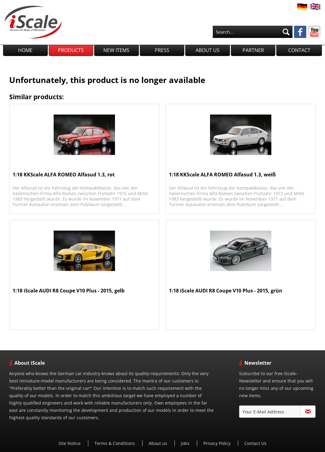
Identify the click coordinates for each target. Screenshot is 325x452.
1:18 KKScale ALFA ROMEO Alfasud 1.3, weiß (222, 174)
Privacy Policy (217, 443)
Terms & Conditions (115, 443)
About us (158, 443)
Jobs (186, 443)
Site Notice (70, 443)
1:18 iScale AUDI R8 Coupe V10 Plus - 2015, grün (225, 291)
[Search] (286, 32)
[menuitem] (252, 32)
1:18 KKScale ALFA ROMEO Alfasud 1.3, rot (64, 174)
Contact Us (255, 443)
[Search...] (252, 32)
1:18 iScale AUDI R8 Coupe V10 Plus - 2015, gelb (68, 291)
